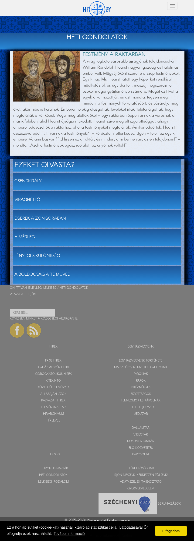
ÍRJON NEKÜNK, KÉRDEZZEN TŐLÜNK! (141, 475)
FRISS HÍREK (53, 360)
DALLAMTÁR (141, 428)
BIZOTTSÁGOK (140, 394)
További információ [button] (69, 534)
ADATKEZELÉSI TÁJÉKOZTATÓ (141, 482)
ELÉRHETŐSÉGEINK (140, 468)
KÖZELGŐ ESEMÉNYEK (53, 387)
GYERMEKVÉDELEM (140, 488)
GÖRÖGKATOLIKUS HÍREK (53, 374)
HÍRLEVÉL (53, 420)
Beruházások (169, 503)
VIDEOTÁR (140, 434)
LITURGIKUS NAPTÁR (53, 468)
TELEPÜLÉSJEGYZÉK (140, 407)
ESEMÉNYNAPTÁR (53, 407)
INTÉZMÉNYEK (141, 387)
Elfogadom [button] (171, 531)
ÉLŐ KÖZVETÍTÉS (141, 448)
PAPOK (141, 381)
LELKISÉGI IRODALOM (53, 482)
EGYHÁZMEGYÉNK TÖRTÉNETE (140, 360)
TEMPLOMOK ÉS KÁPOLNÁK (140, 400)
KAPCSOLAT (140, 454)
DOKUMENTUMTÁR (140, 441)
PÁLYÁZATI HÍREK (53, 400)
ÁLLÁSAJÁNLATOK (53, 394)
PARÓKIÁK (140, 374)
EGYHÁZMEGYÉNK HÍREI (53, 367)
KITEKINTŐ (53, 381)
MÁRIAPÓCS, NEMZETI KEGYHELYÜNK (140, 367)
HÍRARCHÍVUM (53, 414)
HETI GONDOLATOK (74, 288)
